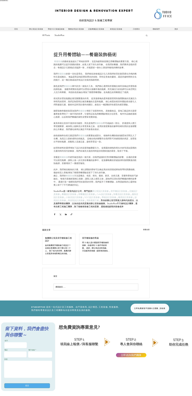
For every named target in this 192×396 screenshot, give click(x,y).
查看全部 (146, 230)
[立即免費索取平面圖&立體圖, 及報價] (150, 308)
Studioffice (59, 35)
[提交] (27, 385)
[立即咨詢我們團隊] (131, 355)
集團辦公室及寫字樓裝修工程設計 (58, 239)
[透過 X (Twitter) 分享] (60, 214)
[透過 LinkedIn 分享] (66, 214)
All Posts (46, 35)
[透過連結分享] (71, 214)
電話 (6, 350)
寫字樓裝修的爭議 (90, 238)
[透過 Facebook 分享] (55, 214)
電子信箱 (31, 350)
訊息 (6, 359)
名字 (6, 340)
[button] (147, 35)
